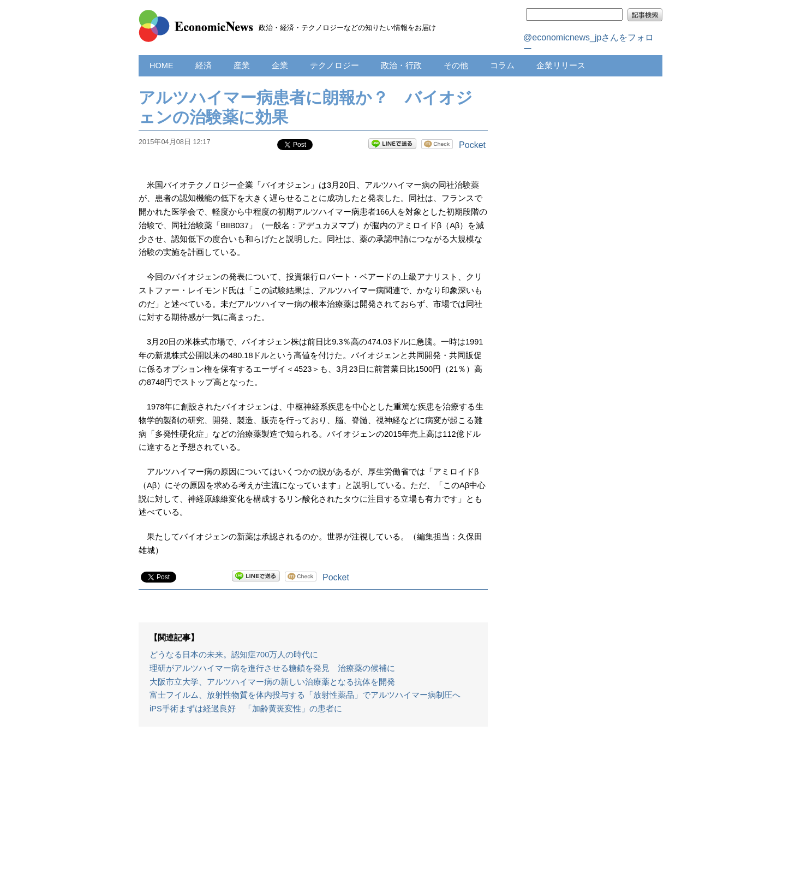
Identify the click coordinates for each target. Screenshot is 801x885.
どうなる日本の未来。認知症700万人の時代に (234, 654)
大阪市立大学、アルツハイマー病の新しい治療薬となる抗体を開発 (272, 682)
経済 (203, 65)
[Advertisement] (313, 811)
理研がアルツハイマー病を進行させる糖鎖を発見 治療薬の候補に (272, 668)
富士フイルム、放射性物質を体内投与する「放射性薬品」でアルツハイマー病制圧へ (305, 695)
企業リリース (560, 65)
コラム (502, 65)
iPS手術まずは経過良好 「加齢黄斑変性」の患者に (246, 708)
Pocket (472, 145)
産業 (242, 65)
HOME (162, 65)
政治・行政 (401, 65)
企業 (280, 65)
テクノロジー (334, 65)
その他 (456, 65)
